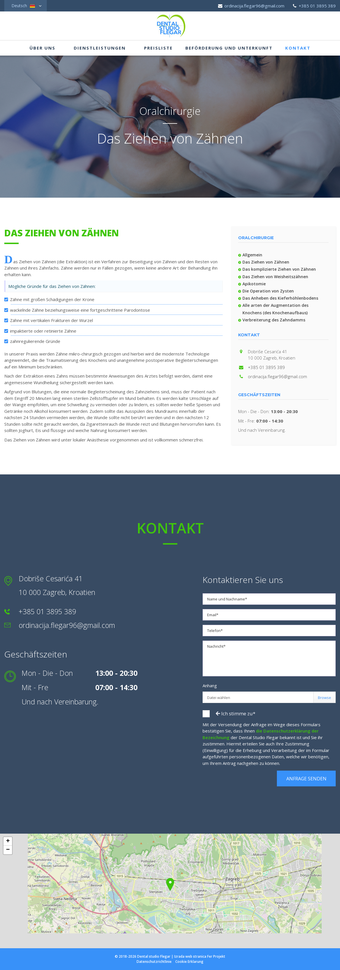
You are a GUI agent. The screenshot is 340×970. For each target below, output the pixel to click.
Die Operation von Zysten (268, 291)
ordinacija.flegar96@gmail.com (250, 6)
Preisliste (158, 48)
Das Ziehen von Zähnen (265, 262)
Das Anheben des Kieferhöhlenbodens (280, 298)
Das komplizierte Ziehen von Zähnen (279, 269)
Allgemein (252, 255)
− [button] (8, 850)
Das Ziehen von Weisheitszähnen (275, 276)
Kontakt (297, 48)
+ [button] (8, 841)
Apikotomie (254, 283)
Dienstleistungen (100, 48)
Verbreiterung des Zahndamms (273, 320)
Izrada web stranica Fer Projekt (199, 956)
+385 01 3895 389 (314, 6)
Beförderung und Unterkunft (229, 48)
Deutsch (23, 6)
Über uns (42, 48)
